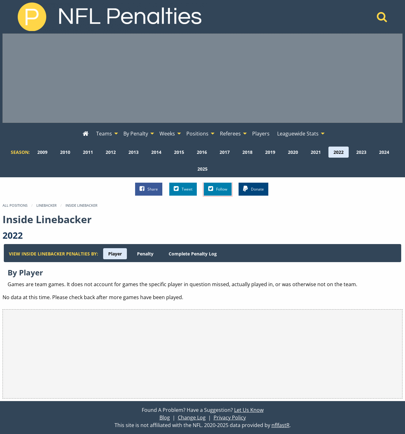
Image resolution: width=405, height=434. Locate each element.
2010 (65, 152)
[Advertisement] (202, 78)
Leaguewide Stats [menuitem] (298, 133)
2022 (338, 152)
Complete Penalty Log (193, 254)
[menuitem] (85, 134)
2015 (179, 152)
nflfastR (280, 425)
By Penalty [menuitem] (135, 133)
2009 (42, 152)
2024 (384, 152)
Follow (217, 189)
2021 (316, 152)
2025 (202, 169)
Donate (253, 189)
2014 (156, 152)
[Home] (382, 18)
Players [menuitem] (261, 133)
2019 (270, 152)
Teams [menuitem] (104, 133)
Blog (164, 417)
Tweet (183, 189)
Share (149, 189)
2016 (202, 152)
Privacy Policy (230, 417)
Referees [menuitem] (230, 133)
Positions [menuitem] (197, 133)
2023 (361, 152)
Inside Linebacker (81, 205)
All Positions (15, 205)
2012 (111, 152)
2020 (293, 152)
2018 (247, 152)
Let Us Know (249, 409)
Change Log (192, 417)
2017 (225, 152)
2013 (133, 152)
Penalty (145, 254)
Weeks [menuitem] (167, 133)
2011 (88, 152)
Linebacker (46, 205)
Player (115, 254)
